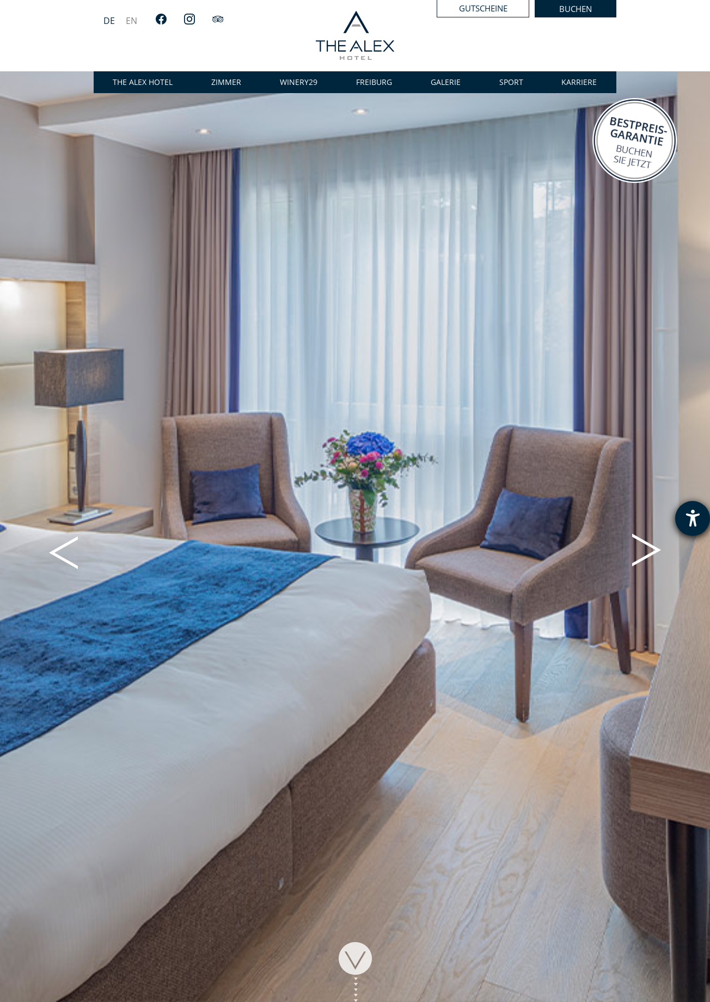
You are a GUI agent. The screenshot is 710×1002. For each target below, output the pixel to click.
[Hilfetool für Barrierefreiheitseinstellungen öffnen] (692, 518)
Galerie (446, 82)
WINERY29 (298, 82)
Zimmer (226, 82)
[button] (63, 551)
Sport (511, 82)
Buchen (575, 8)
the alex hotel (143, 82)
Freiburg (374, 82)
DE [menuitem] (109, 21)
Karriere (579, 82)
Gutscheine (483, 8)
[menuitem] (109, 20)
